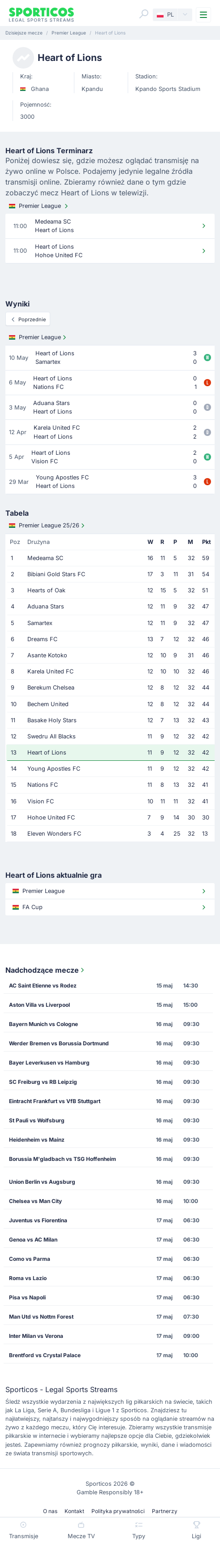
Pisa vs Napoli (27, 1297)
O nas (50, 1511)
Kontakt (74, 1511)
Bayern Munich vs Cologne (43, 1024)
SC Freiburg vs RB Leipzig (43, 1081)
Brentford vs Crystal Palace (45, 1355)
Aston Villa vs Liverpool (39, 1004)
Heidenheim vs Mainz (37, 1139)
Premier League (39, 206)
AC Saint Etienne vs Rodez (43, 985)
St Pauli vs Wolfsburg (37, 1120)
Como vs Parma (29, 1258)
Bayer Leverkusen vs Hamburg (49, 1062)
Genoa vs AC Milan (33, 1239)
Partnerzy (164, 1511)
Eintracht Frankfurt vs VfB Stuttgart (54, 1101)
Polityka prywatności (118, 1511)
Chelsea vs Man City (35, 1201)
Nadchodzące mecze (45, 970)
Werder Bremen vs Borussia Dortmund (59, 1043)
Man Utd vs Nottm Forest (41, 1316)
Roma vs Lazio (28, 1278)
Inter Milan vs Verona (36, 1336)
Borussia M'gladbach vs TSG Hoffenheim (62, 1159)
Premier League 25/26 (47, 525)
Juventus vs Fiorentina (38, 1220)
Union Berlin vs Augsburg (42, 1181)
